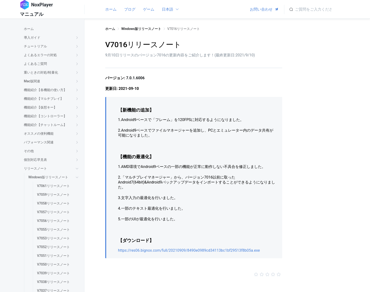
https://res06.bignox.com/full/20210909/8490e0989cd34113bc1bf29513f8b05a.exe (189, 250)
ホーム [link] (110, 29)
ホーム (111, 9)
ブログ (129, 9)
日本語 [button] (170, 9)
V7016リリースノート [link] (183, 29)
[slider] (193, 274)
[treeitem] (52, 29)
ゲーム (148, 9)
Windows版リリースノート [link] (141, 29)
